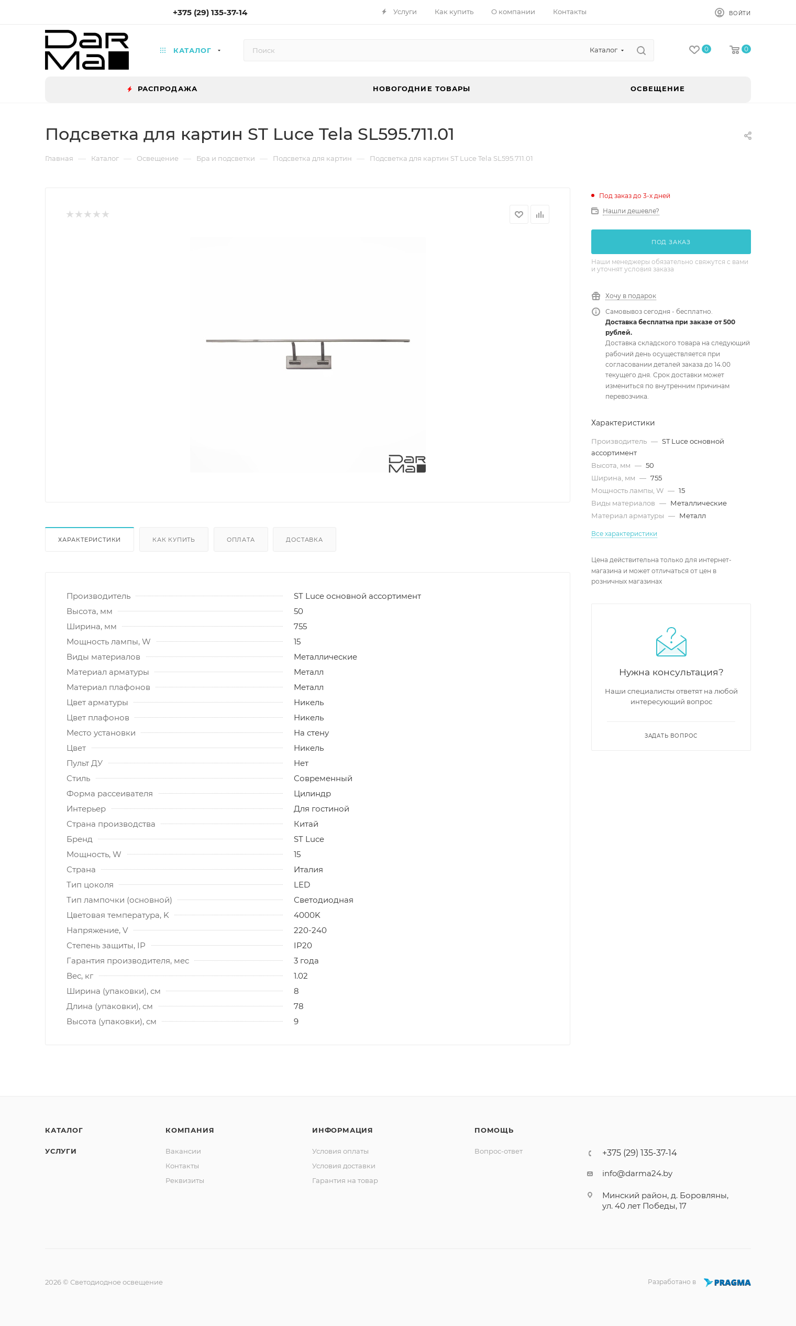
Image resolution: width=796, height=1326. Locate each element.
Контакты (182, 1165)
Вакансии (183, 1151)
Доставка (304, 539)
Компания (189, 1130)
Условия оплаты (340, 1151)
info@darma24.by (637, 1173)
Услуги (61, 1151)
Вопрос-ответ (498, 1151)
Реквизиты (184, 1180)
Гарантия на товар (345, 1180)
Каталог (64, 1130)
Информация (342, 1130)
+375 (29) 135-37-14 (210, 12)
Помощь (494, 1130)
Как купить (173, 539)
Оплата (241, 539)
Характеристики (89, 539)
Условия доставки (343, 1165)
